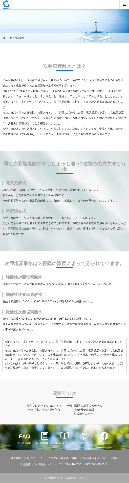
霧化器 (64, 458)
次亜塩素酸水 (16, 458)
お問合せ (114, 458)
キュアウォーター (35, 458)
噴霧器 (75, 458)
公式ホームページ (84, 413)
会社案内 (101, 458)
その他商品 (88, 458)
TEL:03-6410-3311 (70, 464)
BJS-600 (53, 458)
